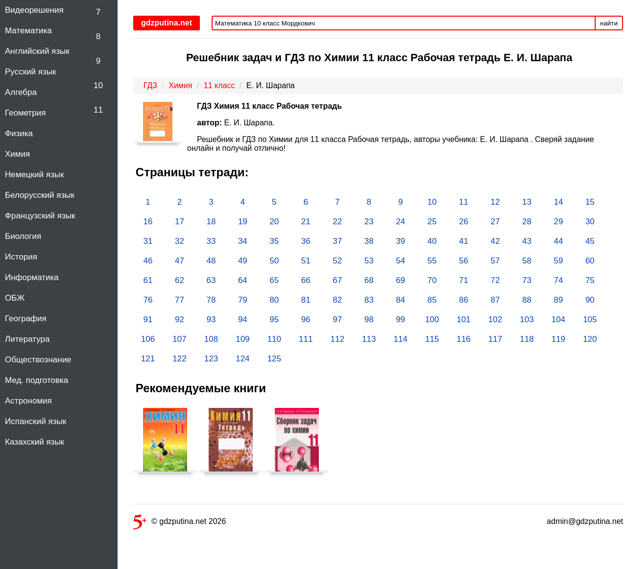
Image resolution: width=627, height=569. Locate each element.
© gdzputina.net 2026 (179, 523)
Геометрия (25, 113)
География (26, 318)
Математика (28, 30)
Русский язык (30, 71)
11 (98, 110)
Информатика (32, 277)
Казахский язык (34, 442)
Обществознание (38, 359)
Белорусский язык (39, 195)
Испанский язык (35, 421)
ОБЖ (14, 298)
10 (98, 85)
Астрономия (28, 400)
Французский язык (40, 215)
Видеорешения (34, 10)
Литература (27, 339)
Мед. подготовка (36, 380)
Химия (17, 154)
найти (609, 23)
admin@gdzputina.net (585, 521)
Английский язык (37, 51)
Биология (23, 236)
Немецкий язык (34, 174)
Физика (19, 133)
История (21, 256)
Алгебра (21, 92)
